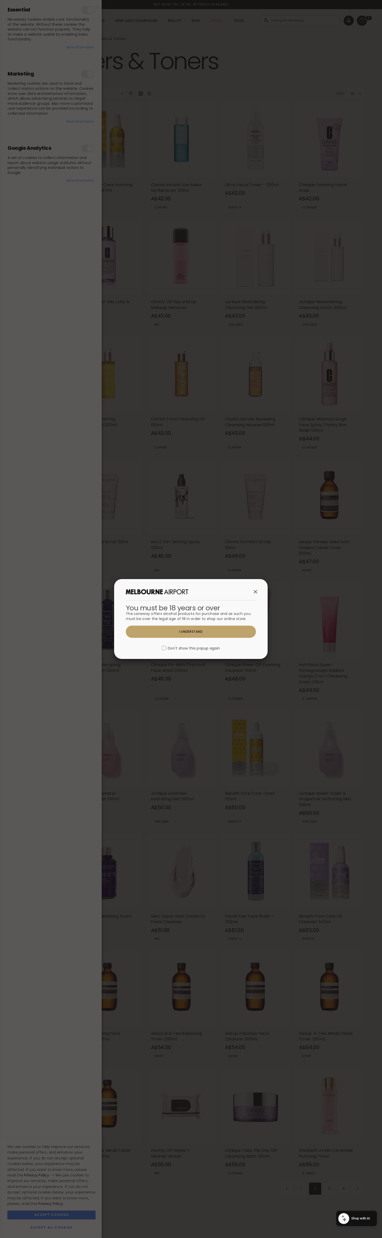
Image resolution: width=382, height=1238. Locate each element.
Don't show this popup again (194, 648)
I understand (191, 631)
